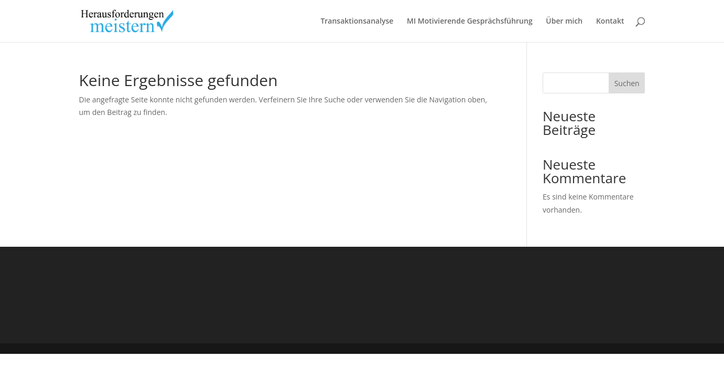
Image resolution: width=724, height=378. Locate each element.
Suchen (627, 83)
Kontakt (610, 21)
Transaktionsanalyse (356, 21)
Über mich (564, 21)
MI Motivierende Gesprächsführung (470, 21)
